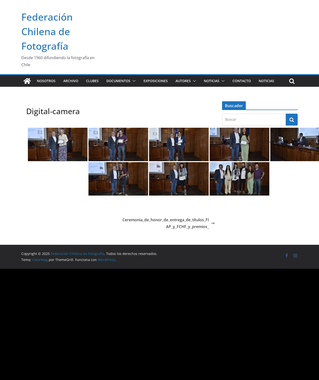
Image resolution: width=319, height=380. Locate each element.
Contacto (241, 81)
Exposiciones (156, 81)
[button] (133, 81)
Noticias (211, 81)
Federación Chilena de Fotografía (47, 31)
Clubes (92, 81)
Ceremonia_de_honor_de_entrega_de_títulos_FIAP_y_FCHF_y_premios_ (168, 223)
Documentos (118, 81)
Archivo (70, 81)
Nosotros (46, 81)
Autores (183, 81)
